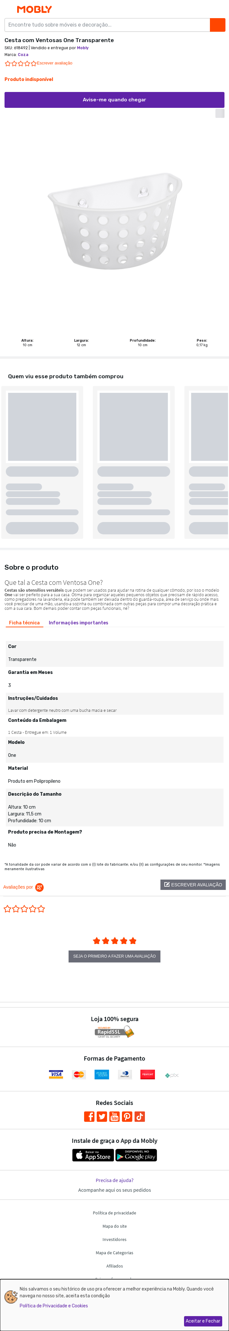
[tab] (24, 622)
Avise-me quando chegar (114, 100)
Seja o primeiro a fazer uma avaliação (114, 956)
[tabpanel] (114, 741)
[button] (193, 885)
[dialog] (114, 1305)
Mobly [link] (83, 48)
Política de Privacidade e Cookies (54, 1306)
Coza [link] (23, 54)
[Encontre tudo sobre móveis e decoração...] (109, 25)
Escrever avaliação (54, 63)
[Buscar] (217, 25)
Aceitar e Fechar (203, 1321)
